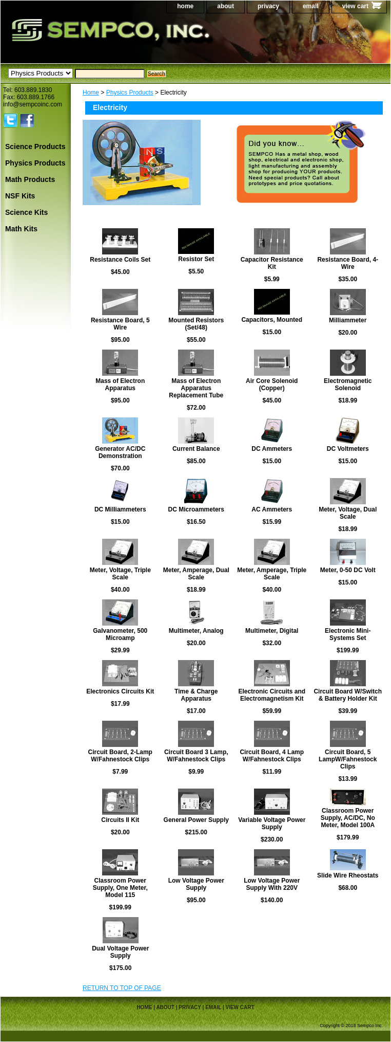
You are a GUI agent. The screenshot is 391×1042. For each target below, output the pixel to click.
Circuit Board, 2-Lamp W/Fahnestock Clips (120, 755)
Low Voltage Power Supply (196, 884)
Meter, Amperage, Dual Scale (196, 573)
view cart (355, 6)
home (185, 6)
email (311, 6)
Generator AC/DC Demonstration (120, 452)
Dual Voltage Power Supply (120, 952)
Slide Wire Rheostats (347, 875)
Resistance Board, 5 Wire (120, 324)
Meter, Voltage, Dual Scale (348, 513)
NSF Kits (20, 196)
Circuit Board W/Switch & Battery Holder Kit (348, 695)
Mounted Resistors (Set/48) (196, 324)
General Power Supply (196, 820)
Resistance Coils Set (120, 259)
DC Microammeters (196, 509)
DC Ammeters (271, 448)
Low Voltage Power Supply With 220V (272, 884)
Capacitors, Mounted (271, 319)
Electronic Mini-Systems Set (347, 634)
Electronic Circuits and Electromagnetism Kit (271, 695)
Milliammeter (347, 320)
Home (91, 92)
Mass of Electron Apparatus (120, 384)
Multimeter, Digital (271, 630)
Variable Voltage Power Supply (271, 823)
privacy (268, 6)
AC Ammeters (271, 509)
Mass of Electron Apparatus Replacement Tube (196, 388)
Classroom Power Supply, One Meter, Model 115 (120, 888)
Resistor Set (196, 259)
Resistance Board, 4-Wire (347, 263)
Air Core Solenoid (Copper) (272, 384)
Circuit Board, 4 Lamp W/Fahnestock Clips (272, 755)
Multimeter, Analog (196, 630)
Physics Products (129, 92)
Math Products (30, 179)
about (225, 6)
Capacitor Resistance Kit (272, 263)
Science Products (35, 146)
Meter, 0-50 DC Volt (348, 570)
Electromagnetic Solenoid (348, 384)
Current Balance (196, 448)
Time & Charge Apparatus (196, 695)
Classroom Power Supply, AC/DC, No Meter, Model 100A (348, 818)
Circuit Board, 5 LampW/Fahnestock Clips (348, 759)
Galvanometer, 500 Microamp (120, 634)
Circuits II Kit (120, 820)
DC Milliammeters (120, 509)
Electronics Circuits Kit (120, 691)
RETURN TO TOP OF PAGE (122, 988)
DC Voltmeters (348, 448)
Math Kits (21, 229)
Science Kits (26, 212)
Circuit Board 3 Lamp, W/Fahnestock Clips (196, 755)
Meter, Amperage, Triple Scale (271, 573)
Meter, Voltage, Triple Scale (120, 573)
